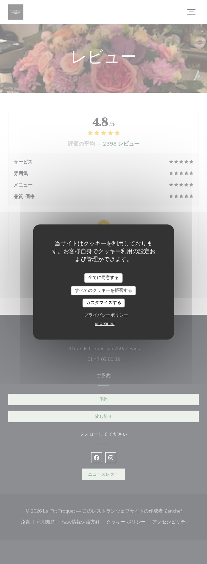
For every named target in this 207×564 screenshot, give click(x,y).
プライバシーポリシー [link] (106, 315)
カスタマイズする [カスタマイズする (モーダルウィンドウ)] (103, 303)
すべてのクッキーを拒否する (103, 290)
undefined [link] (105, 324)
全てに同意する (103, 278)
